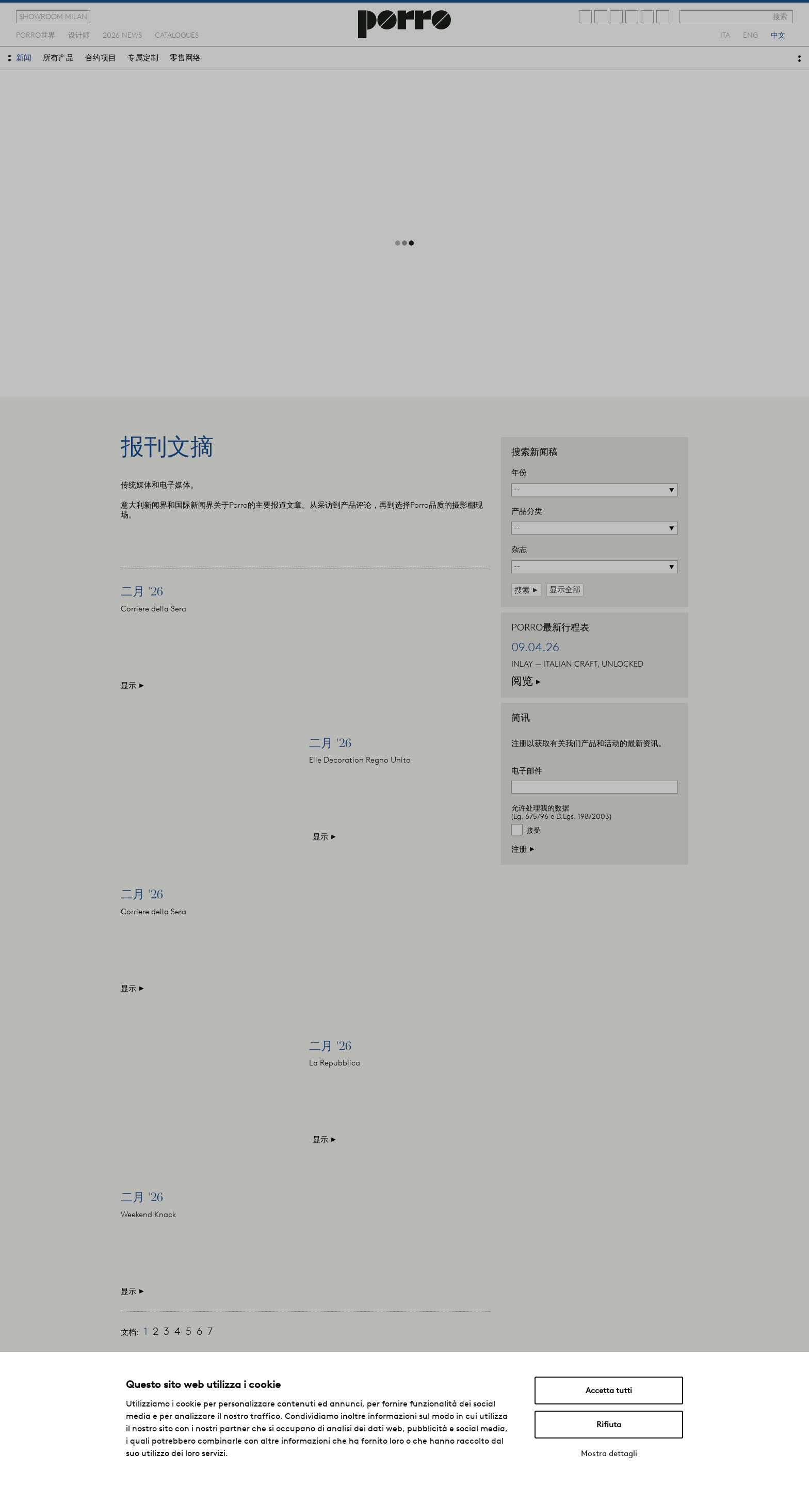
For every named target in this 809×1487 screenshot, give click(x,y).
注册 (523, 849)
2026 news (122, 34)
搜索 (780, 16)
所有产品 (58, 57)
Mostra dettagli (609, 1453)
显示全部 (564, 589)
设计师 (79, 34)
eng (750, 34)
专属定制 (142, 57)
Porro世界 (35, 34)
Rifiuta (608, 1424)
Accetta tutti (609, 1390)
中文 (778, 34)
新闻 (23, 57)
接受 (533, 830)
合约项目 (100, 57)
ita (725, 34)
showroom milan (53, 16)
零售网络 (185, 57)
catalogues (177, 34)
